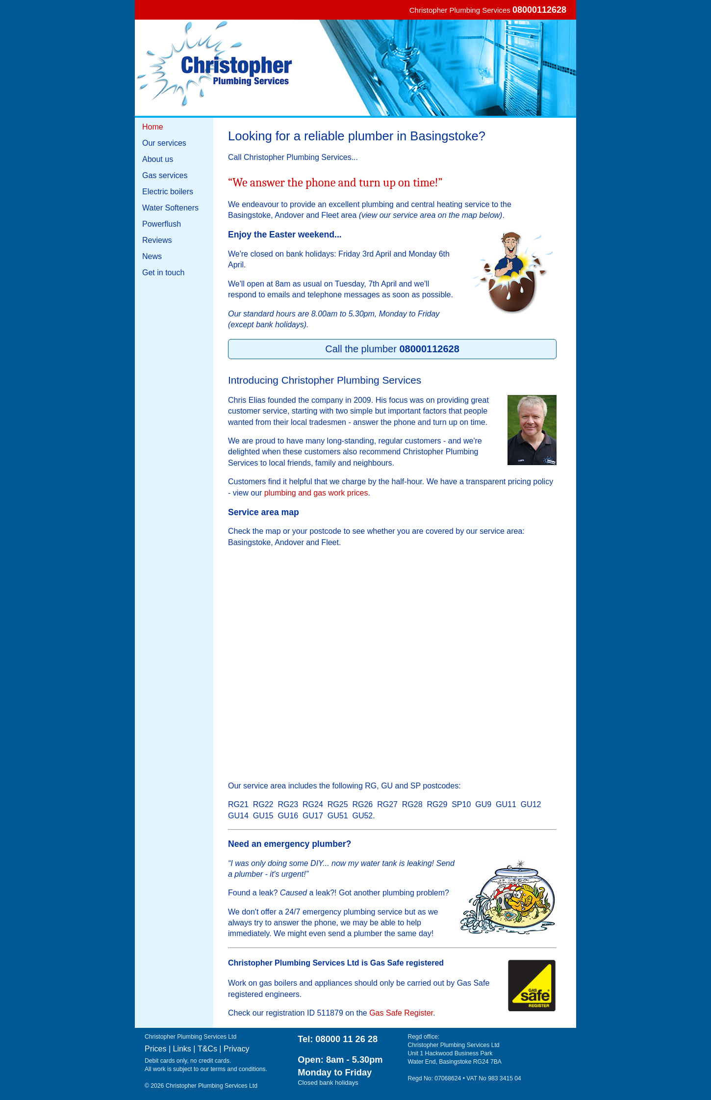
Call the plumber (392, 348)
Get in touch (163, 272)
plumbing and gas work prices (316, 493)
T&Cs (207, 1049)
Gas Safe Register (401, 1013)
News (152, 256)
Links (182, 1049)
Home (152, 127)
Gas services (164, 175)
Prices (155, 1049)
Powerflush (161, 224)
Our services (164, 143)
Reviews (157, 240)
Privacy (236, 1049)
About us (157, 159)
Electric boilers (167, 191)
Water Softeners (170, 208)
